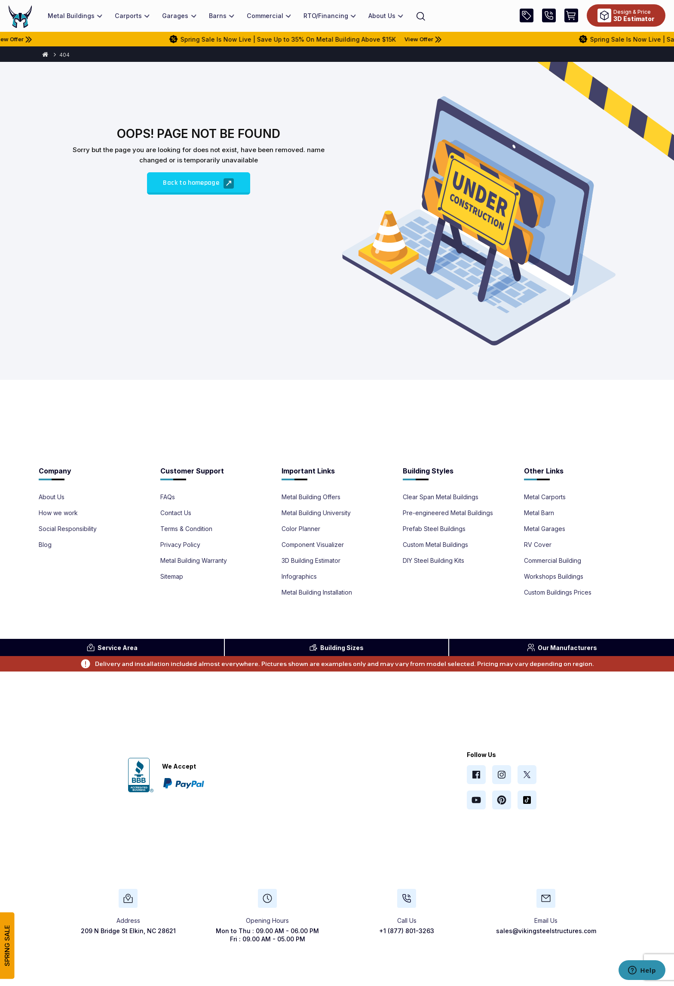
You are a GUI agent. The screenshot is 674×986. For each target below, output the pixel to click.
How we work (58, 513)
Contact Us (175, 513)
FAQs (167, 497)
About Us (51, 497)
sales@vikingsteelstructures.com (546, 930)
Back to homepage (198, 183)
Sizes (336, 647)
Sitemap (171, 576)
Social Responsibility (68, 528)
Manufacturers (562, 647)
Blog (45, 544)
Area (112, 647)
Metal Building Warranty (193, 560)
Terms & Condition (186, 528)
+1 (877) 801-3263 (406, 930)
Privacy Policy (180, 544)
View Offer (44, 39)
